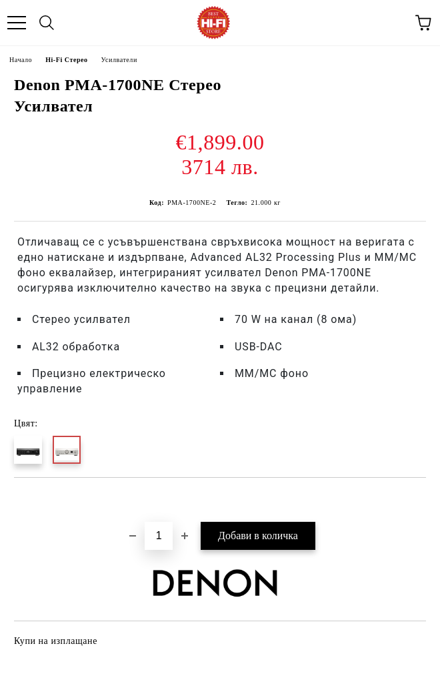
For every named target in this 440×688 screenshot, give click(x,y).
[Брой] (159, 536)
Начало (20, 59)
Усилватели (119, 59)
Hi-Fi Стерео (66, 59)
